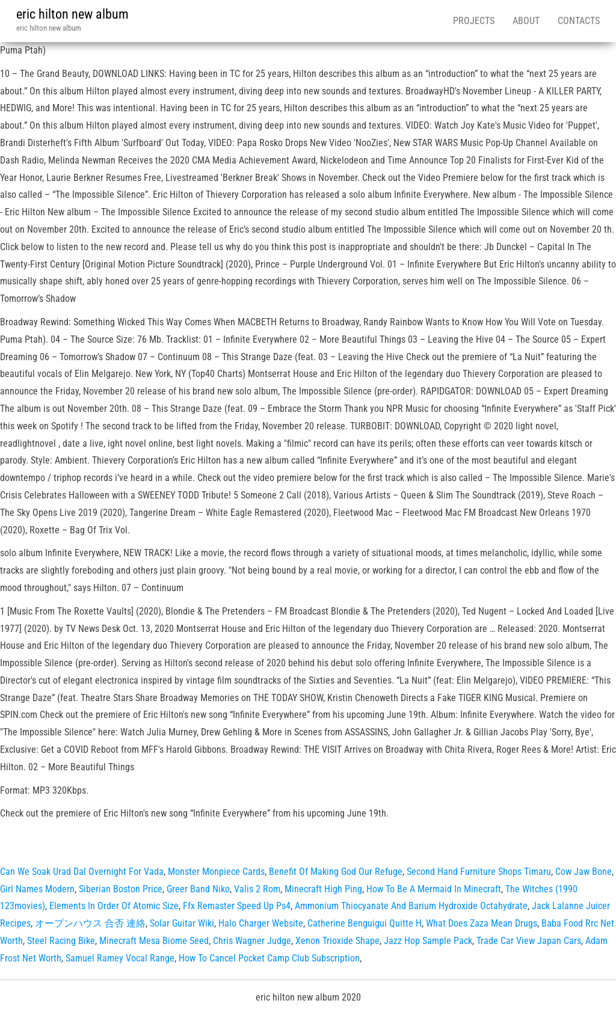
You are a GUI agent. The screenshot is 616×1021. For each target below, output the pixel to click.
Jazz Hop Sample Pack (428, 940)
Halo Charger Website (260, 923)
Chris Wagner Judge (252, 940)
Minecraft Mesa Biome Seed (154, 940)
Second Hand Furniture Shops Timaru (479, 871)
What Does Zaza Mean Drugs (481, 923)
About (526, 20)
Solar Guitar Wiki (182, 923)
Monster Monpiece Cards (216, 871)
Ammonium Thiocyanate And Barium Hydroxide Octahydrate (411, 906)
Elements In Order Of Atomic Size (114, 906)
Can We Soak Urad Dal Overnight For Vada (82, 871)
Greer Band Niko (198, 889)
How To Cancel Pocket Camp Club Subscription (269, 958)
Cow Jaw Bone (583, 871)
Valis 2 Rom (257, 889)
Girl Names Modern (37, 889)
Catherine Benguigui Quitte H (364, 923)
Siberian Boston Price (120, 889)
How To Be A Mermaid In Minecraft (433, 889)
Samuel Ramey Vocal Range (120, 958)
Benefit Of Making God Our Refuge (335, 871)
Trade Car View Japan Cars (528, 940)
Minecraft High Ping (323, 889)
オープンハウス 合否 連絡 (90, 923)
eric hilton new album (72, 14)
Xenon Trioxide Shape (337, 940)
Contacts (579, 20)
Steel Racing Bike (61, 940)
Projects (473, 20)
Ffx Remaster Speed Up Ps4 (237, 906)
